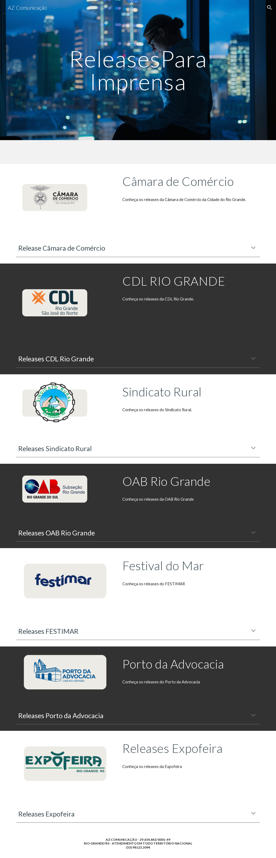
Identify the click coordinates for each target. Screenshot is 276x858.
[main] (138, 70)
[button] (269, 7)
